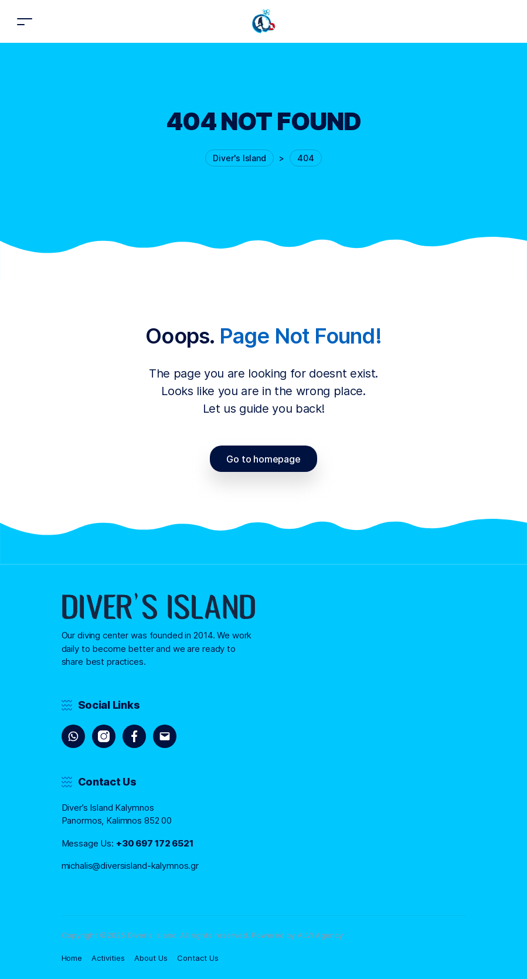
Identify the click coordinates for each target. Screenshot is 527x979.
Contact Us (198, 958)
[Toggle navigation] (24, 21)
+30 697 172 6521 (154, 843)
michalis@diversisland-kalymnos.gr (130, 865)
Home (72, 958)
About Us (151, 958)
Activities (108, 958)
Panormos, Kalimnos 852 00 (117, 820)
